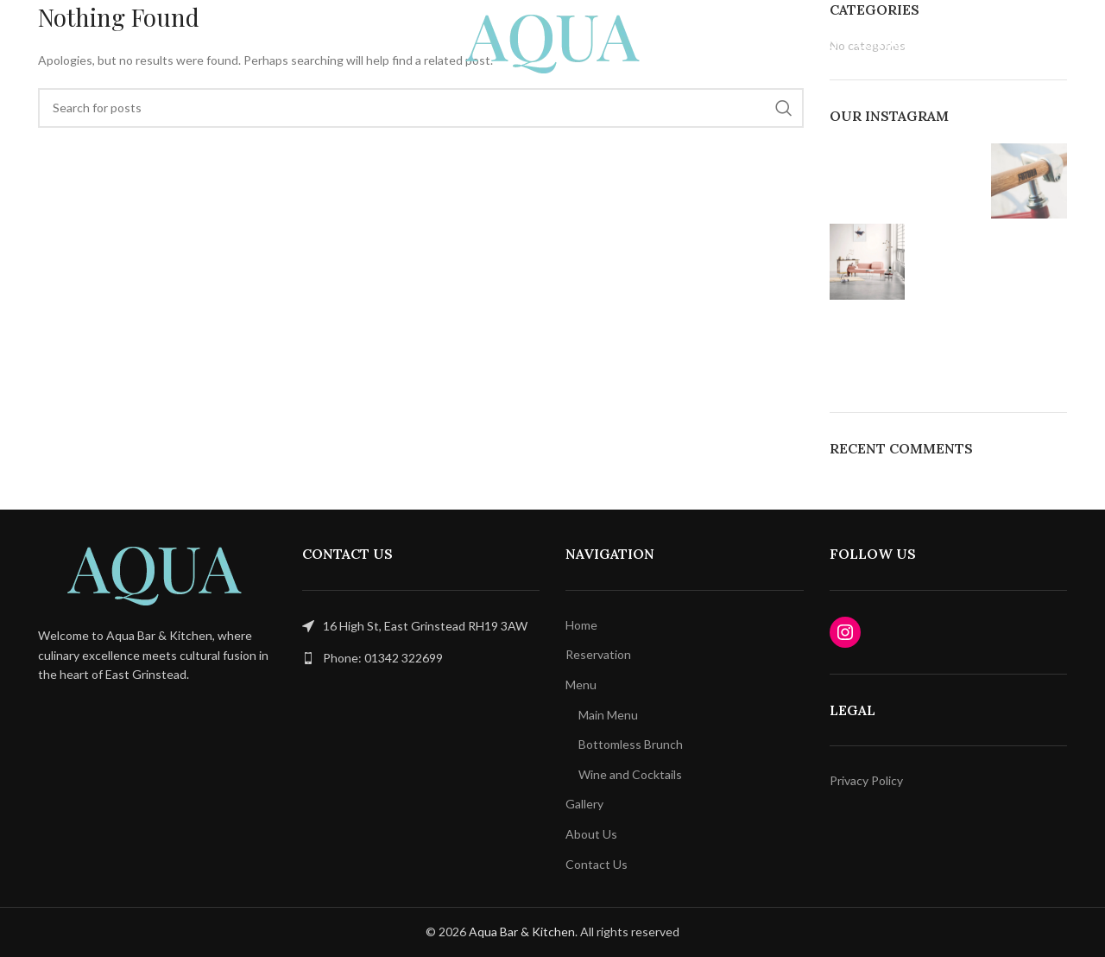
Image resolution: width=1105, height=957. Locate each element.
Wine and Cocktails (630, 774)
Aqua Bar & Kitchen (522, 931)
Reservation (598, 654)
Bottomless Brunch (630, 744)
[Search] (421, 108)
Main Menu (608, 714)
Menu (581, 684)
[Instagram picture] (868, 181)
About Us (591, 834)
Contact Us (596, 864)
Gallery (584, 803)
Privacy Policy (866, 780)
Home (581, 625)
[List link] (421, 658)
